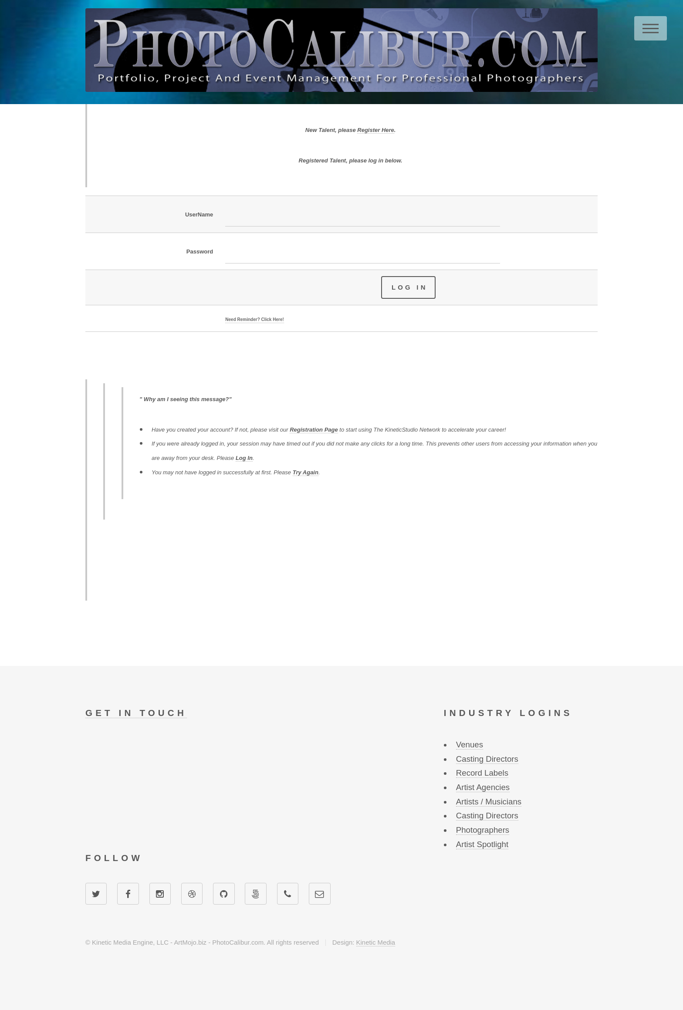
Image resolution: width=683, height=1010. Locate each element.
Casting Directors (487, 758)
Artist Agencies (483, 787)
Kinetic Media (376, 942)
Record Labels (482, 772)
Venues (469, 744)
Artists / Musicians (488, 801)
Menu (650, 28)
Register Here (375, 130)
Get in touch (136, 713)
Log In (244, 458)
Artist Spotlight (482, 844)
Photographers (482, 829)
